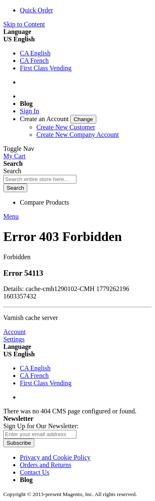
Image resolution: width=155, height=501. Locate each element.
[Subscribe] (18, 443)
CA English (35, 53)
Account (14, 331)
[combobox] (39, 179)
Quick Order (36, 10)
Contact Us (35, 472)
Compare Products (44, 202)
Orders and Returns (45, 464)
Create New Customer (65, 127)
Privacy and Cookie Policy (55, 457)
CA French (34, 60)
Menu (11, 216)
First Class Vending (46, 68)
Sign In (29, 111)
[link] (58, 118)
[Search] (15, 188)
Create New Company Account (77, 134)
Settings (14, 339)
